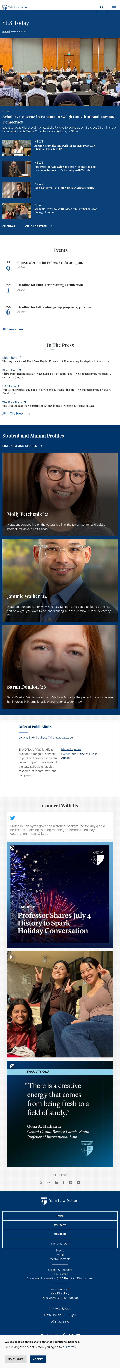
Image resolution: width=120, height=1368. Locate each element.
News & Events (18, 31)
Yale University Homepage (60, 1297)
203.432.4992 (60, 1321)
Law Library (60, 1274)
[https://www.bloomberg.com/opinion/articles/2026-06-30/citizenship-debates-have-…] (60, 374)
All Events (9, 329)
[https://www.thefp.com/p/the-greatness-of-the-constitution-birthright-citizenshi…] (60, 404)
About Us (60, 1234)
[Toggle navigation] (114, 6)
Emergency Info (60, 1289)
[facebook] (64, 1183)
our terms (69, 1347)
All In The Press (36, 225)
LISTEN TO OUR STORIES (19, 445)
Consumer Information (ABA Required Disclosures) (60, 1278)
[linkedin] (56, 1183)
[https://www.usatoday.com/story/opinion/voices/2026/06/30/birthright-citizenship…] (60, 390)
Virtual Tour (60, 1243)
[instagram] (49, 1183)
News (60, 1250)
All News (8, 225)
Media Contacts (60, 1259)
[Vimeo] (70, 1183)
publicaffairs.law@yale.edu (55, 737)
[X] (41, 1183)
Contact (60, 1225)
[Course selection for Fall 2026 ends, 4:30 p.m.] (60, 268)
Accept (38, 1359)
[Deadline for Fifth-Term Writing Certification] (60, 290)
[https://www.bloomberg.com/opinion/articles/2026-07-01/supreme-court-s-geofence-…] (60, 360)
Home (5, 31)
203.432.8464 (27, 737)
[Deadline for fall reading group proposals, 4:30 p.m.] (60, 312)
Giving (60, 1216)
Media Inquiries (71, 749)
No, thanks (15, 1359)
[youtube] (78, 1183)
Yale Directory (60, 1293)
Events (60, 1254)
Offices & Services (60, 1269)
